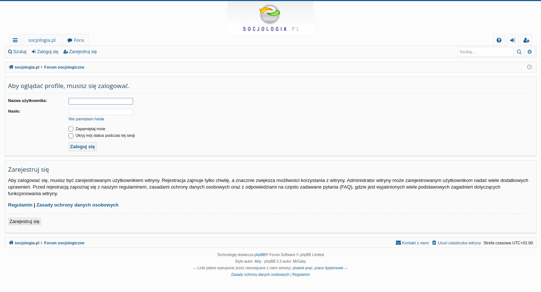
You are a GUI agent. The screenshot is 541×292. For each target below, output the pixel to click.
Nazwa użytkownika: (27, 100)
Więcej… (16, 41)
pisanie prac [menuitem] (303, 268)
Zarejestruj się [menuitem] (528, 41)
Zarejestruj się (83, 51)
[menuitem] (499, 40)
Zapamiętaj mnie (87, 129)
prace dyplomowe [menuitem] (328, 268)
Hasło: (14, 111)
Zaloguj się (47, 51)
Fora (79, 40)
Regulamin (20, 205)
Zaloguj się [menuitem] (514, 41)
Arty (258, 261)
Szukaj (19, 51)
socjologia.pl (42, 40)
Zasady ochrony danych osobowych (77, 205)
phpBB (260, 255)
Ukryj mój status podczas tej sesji (102, 135)
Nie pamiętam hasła (86, 119)
